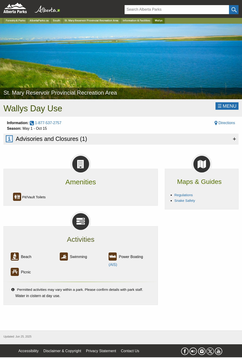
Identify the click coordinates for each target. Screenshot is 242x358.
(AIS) (113, 265)
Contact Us (130, 351)
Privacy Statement (101, 351)
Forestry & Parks (15, 20)
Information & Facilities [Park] (136, 20)
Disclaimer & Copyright (62, 351)
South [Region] (56, 20)
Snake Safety (184, 200)
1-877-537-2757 (45, 123)
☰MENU (227, 106)
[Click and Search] (234, 9)
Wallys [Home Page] (158, 20)
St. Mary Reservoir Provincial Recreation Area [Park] (91, 20)
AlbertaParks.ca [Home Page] (39, 20)
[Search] (177, 9)
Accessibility (28, 351)
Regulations (183, 195)
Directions (225, 123)
